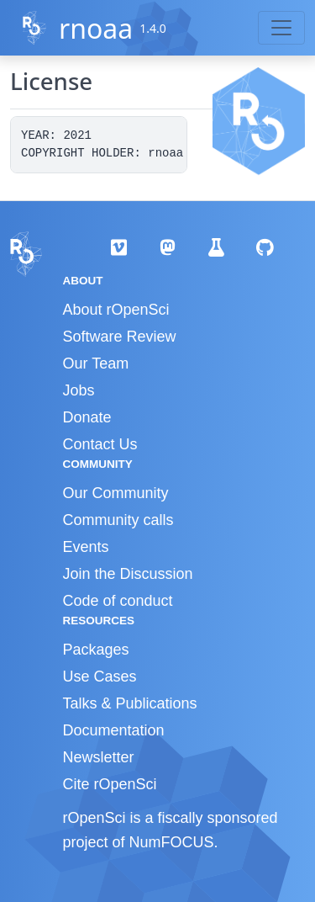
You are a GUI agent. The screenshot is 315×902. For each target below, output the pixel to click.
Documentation (114, 730)
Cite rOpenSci (110, 784)
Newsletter (98, 757)
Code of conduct (118, 600)
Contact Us (100, 444)
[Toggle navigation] (281, 28)
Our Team (96, 363)
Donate (87, 417)
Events (86, 547)
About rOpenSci (116, 309)
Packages (96, 649)
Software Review (119, 336)
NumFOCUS (171, 842)
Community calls (118, 520)
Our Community (116, 493)
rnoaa (96, 28)
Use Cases (100, 676)
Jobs (79, 390)
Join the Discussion (128, 573)
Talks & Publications (130, 703)
